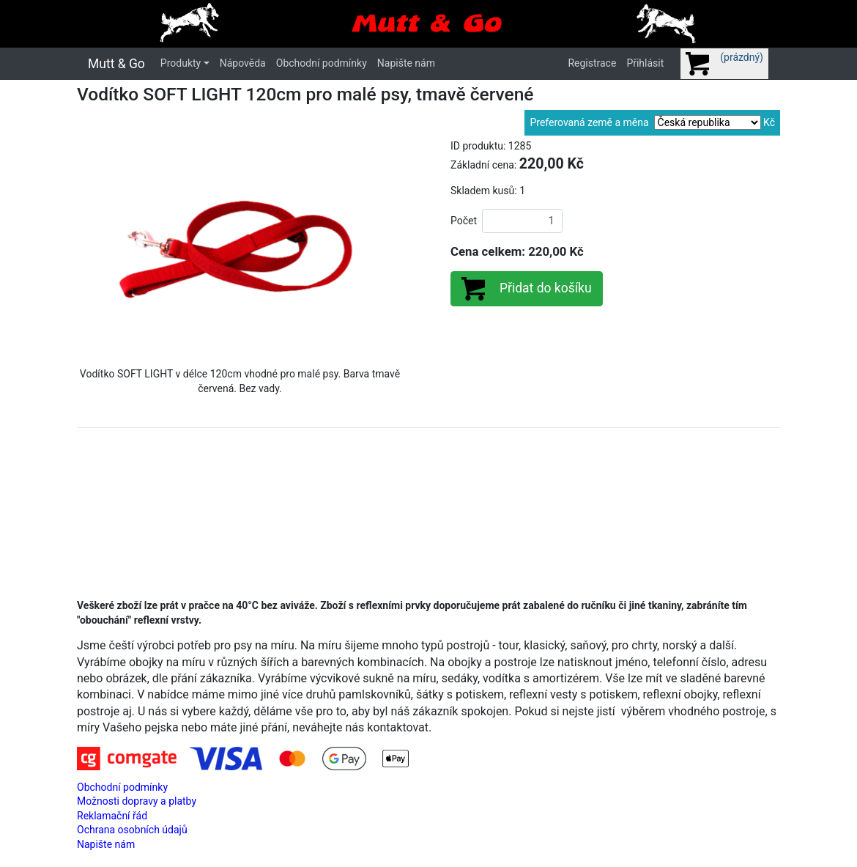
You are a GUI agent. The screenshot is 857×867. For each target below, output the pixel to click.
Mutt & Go (116, 63)
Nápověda (243, 63)
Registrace (592, 63)
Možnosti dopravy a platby (136, 801)
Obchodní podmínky (321, 63)
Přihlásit (645, 63)
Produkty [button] (180, 63)
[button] (101, 247)
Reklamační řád (112, 816)
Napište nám (406, 63)
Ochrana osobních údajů (132, 829)
